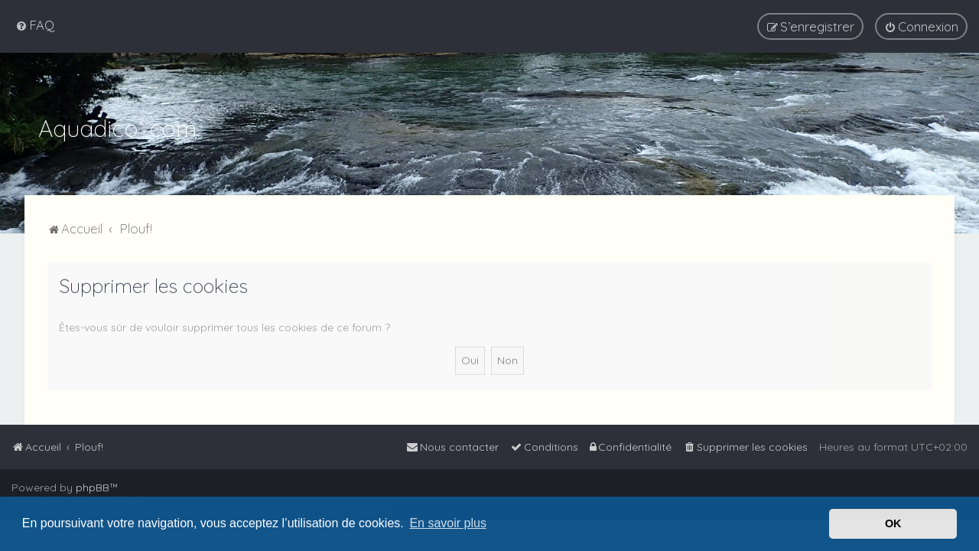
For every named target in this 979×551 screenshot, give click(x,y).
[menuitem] (34, 25)
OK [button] (893, 523)
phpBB (92, 487)
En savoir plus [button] (447, 523)
